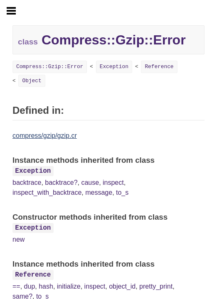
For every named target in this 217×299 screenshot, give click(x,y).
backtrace (26, 182)
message (98, 192)
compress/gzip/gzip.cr (44, 135)
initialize (69, 286)
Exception (114, 67)
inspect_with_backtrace (46, 192)
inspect (113, 182)
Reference (159, 67)
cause (90, 182)
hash (46, 286)
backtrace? (61, 182)
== (16, 286)
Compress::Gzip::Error (49, 67)
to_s (122, 192)
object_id (122, 286)
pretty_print (156, 286)
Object (31, 81)
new (18, 239)
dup (29, 286)
